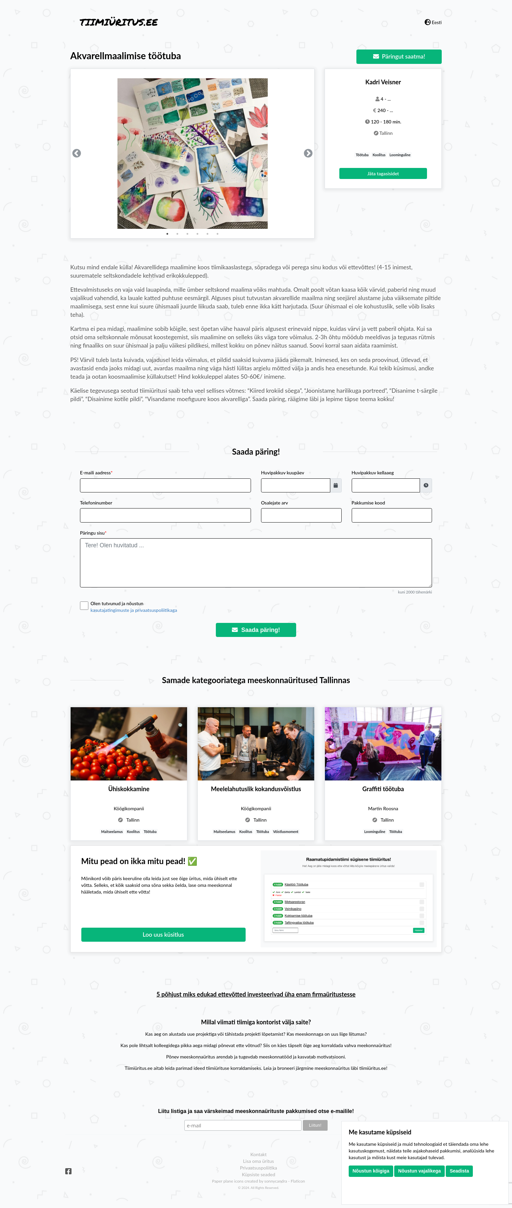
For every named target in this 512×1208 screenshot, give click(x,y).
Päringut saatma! (399, 56)
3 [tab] (187, 233)
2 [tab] (177, 233)
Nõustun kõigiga (371, 1171)
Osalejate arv (274, 502)
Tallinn (386, 133)
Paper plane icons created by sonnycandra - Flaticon (258, 1181)
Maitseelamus (112, 832)
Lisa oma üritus (258, 1161)
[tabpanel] (192, 153)
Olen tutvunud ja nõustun (261, 607)
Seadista (459, 1171)
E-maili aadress (96, 472)
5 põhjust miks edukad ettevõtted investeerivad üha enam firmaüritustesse (256, 994)
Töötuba (362, 155)
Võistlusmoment (285, 832)
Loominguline (400, 155)
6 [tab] (217, 233)
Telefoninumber (96, 502)
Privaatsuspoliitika (258, 1168)
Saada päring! (256, 630)
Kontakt (258, 1154)
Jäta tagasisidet (383, 173)
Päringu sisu (93, 533)
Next (308, 154)
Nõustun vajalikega (419, 1171)
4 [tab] (197, 233)
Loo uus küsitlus (163, 934)
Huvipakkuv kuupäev (282, 472)
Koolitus (379, 155)
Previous (77, 154)
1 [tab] (167, 233)
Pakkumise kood (368, 502)
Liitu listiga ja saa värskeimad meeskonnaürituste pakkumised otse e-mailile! (256, 1111)
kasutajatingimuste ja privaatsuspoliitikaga (134, 610)
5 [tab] (207, 233)
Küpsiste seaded (258, 1174)
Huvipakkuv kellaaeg (373, 472)
